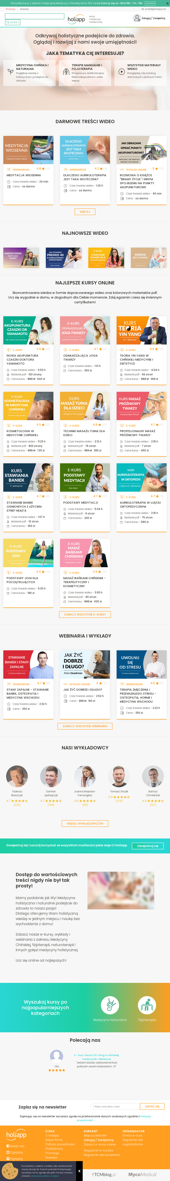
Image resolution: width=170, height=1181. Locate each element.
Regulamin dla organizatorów (132, 1142)
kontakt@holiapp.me (154, 9)
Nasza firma (53, 1140)
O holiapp (52, 1135)
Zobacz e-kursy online (99, 1144)
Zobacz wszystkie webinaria (85, 726)
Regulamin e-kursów (98, 1150)
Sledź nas (16, 1145)
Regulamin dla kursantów (101, 1155)
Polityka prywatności (60, 1144)
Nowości (24, 9)
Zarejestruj (159, 18)
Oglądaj (15, 1152)
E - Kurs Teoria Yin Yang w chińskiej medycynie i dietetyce (96, 1056)
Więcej (85, 212)
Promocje (10, 9)
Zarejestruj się (148, 845)
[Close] (167, 3)
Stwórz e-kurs (131, 1135)
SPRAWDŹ (150, 3)
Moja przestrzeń (94, 1135)
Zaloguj (145, 18)
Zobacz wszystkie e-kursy (85, 614)
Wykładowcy (54, 1149)
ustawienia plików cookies (45, 1176)
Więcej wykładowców (85, 824)
